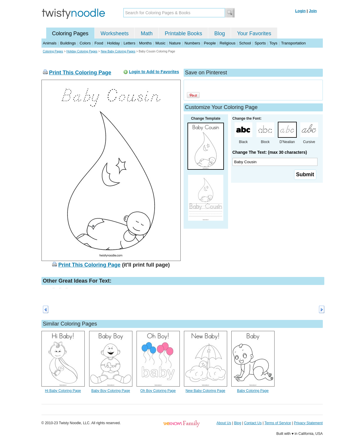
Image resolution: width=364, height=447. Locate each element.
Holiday (113, 43)
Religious (227, 43)
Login (300, 11)
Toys (274, 43)
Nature (175, 43)
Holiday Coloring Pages (81, 51)
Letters (129, 43)
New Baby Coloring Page (205, 391)
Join (313, 11)
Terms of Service (277, 423)
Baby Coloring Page (253, 391)
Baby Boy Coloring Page (110, 391)
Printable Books (183, 33)
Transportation (293, 43)
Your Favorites (254, 33)
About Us (224, 423)
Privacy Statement (308, 423)
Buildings (68, 43)
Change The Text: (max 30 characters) (269, 152)
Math (147, 33)
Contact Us (253, 423)
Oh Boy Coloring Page (158, 391)
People (210, 43)
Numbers (192, 43)
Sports (260, 43)
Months (145, 43)
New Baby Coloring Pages (118, 51)
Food (98, 43)
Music (160, 43)
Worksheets (115, 33)
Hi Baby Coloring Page (63, 391)
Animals (50, 43)
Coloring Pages (70, 33)
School (245, 43)
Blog (219, 33)
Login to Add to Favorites (154, 71)
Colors (85, 43)
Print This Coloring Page (80, 73)
